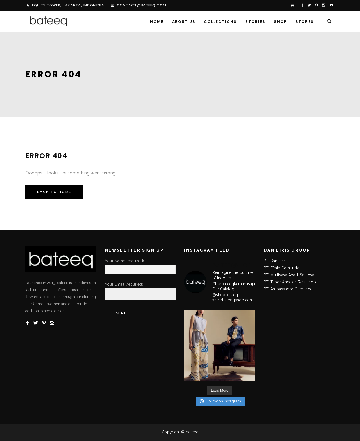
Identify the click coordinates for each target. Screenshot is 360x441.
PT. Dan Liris (275, 261)
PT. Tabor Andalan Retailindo (290, 282)
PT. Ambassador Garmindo (288, 289)
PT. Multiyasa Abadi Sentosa (289, 275)
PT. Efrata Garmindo (282, 268)
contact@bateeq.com (141, 5)
